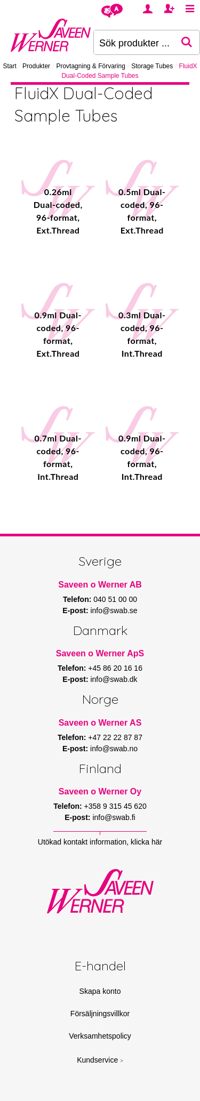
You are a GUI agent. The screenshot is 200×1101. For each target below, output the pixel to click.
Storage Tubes (152, 66)
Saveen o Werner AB (100, 584)
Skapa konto (100, 991)
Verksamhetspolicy (100, 1036)
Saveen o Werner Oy (100, 791)
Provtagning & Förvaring (90, 66)
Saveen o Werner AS (100, 722)
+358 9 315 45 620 (115, 806)
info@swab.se (113, 610)
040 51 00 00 (115, 599)
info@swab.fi (113, 817)
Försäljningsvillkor (100, 1013)
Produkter (36, 66)
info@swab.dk (113, 679)
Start (9, 66)
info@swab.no (114, 748)
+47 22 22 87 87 (115, 737)
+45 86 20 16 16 (115, 668)
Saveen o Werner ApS (100, 653)
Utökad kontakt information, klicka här (100, 842)
